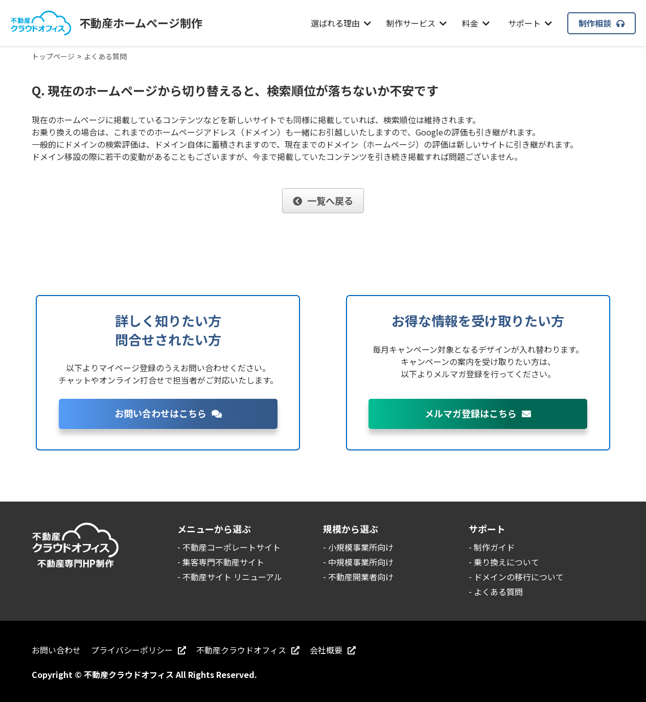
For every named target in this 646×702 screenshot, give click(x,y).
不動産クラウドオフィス (247, 650)
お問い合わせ (56, 650)
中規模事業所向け (361, 562)
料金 (476, 23)
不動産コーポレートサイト (231, 547)
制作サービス (416, 23)
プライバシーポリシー (138, 650)
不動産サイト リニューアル (232, 577)
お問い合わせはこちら (168, 413)
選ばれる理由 (341, 23)
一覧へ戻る (323, 200)
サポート (530, 23)
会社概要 (333, 650)
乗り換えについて (506, 562)
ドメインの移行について (519, 577)
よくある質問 (498, 591)
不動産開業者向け (361, 577)
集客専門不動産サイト (223, 562)
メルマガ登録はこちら (478, 413)
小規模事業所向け (361, 547)
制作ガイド (494, 547)
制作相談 (602, 23)
